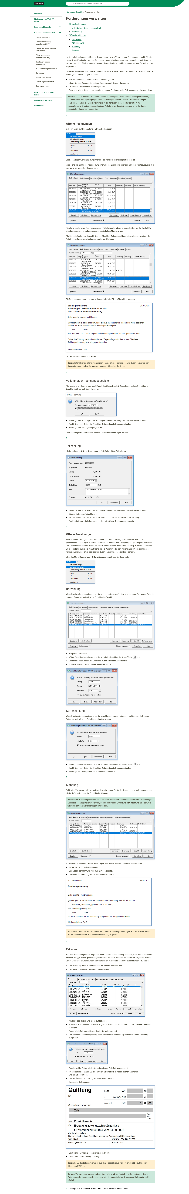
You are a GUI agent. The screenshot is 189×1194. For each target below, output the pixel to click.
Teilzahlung (77, 32)
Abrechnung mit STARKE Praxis (44, 93)
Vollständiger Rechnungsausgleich (86, 28)
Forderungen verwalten (45, 82)
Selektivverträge (42, 86)
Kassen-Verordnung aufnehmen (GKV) (43, 43)
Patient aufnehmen (43, 37)
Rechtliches (39, 106)
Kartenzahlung (78, 43)
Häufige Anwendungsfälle (44, 32)
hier (123, 366)
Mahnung (76, 46)
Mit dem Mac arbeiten (43, 100)
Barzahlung (76, 39)
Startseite (38, 14)
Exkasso (75, 50)
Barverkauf (40, 73)
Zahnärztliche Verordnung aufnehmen (46, 49)
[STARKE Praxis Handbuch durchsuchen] (97, 4)
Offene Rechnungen (77, 24)
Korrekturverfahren (43, 77)
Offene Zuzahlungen (77, 35)
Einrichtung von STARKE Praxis (44, 20)
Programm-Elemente (42, 27)
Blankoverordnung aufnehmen (43, 63)
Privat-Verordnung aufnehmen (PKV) (43, 56)
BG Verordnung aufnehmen (46, 69)
